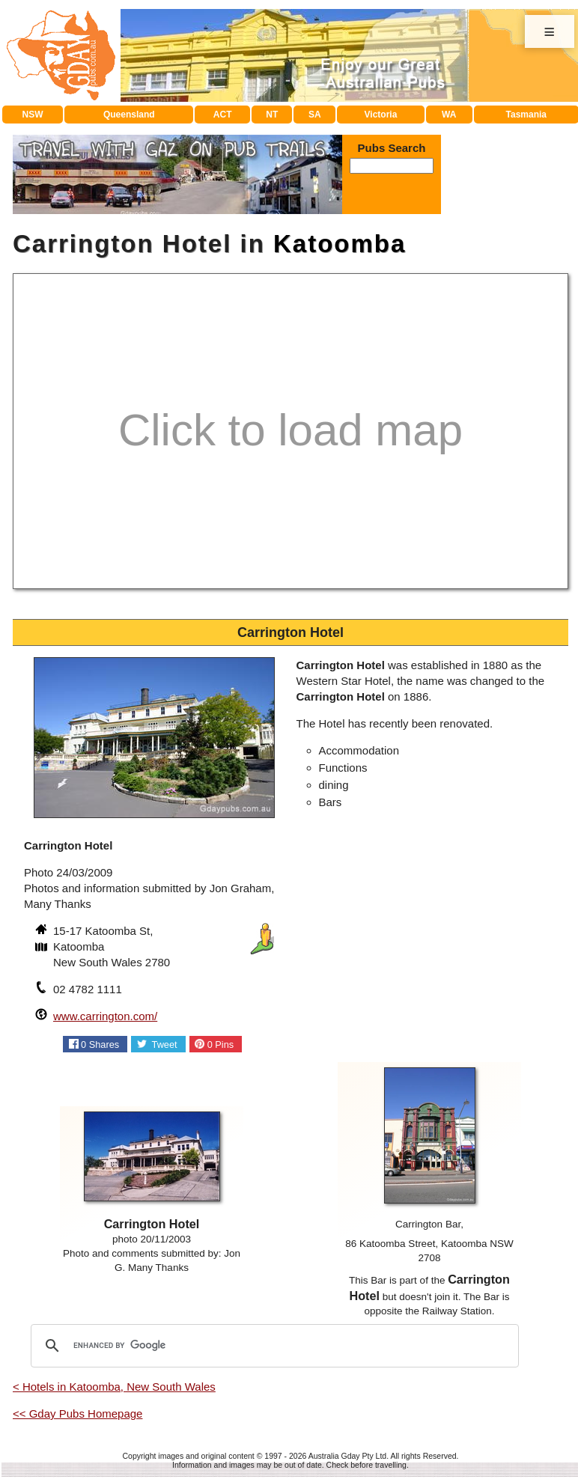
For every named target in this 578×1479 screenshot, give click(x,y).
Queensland (129, 114)
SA (314, 114)
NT (272, 114)
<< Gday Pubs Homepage (77, 1413)
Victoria (381, 114)
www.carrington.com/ (105, 1016)
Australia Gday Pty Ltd (347, 1455)
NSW (32, 114)
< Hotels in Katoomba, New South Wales (114, 1386)
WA (449, 114)
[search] (272, 1346)
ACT (222, 114)
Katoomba (339, 243)
